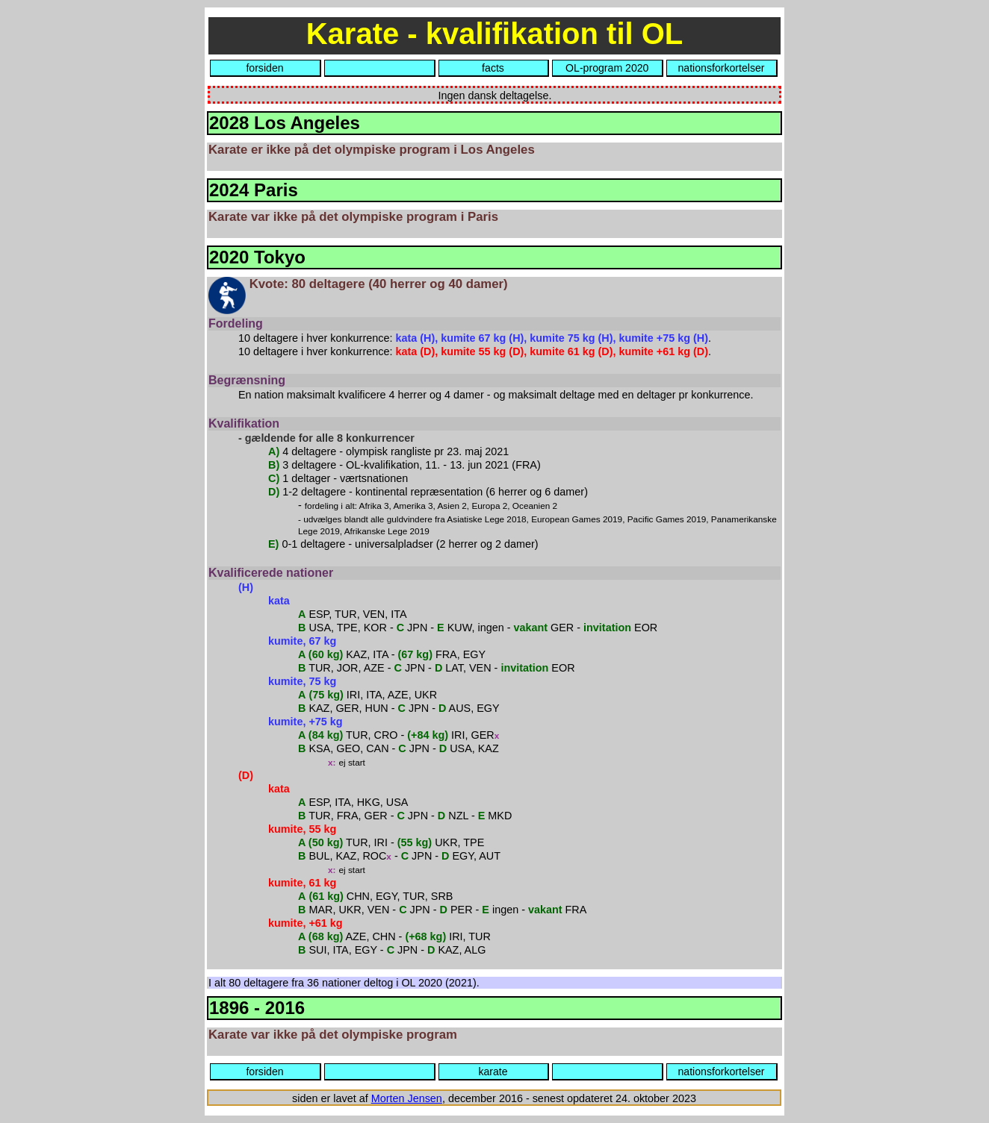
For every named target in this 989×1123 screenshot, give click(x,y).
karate (492, 1071)
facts (493, 68)
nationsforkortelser (721, 68)
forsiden (264, 68)
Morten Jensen (406, 1098)
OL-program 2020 (606, 68)
